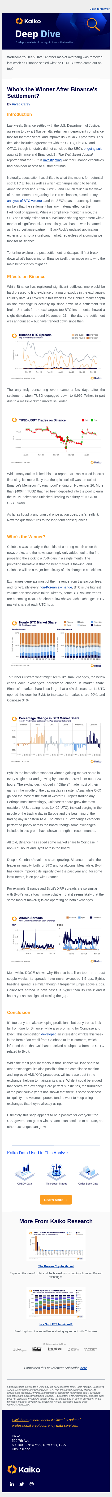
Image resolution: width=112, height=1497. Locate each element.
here (83, 1368)
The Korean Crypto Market (56, 1266)
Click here (20, 1420)
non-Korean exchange (55, 587)
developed (48, 1034)
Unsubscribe (21, 1449)
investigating (52, 160)
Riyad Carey (21, 104)
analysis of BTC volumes (25, 201)
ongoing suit (93, 148)
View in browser (100, 9)
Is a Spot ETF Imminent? (56, 1324)
